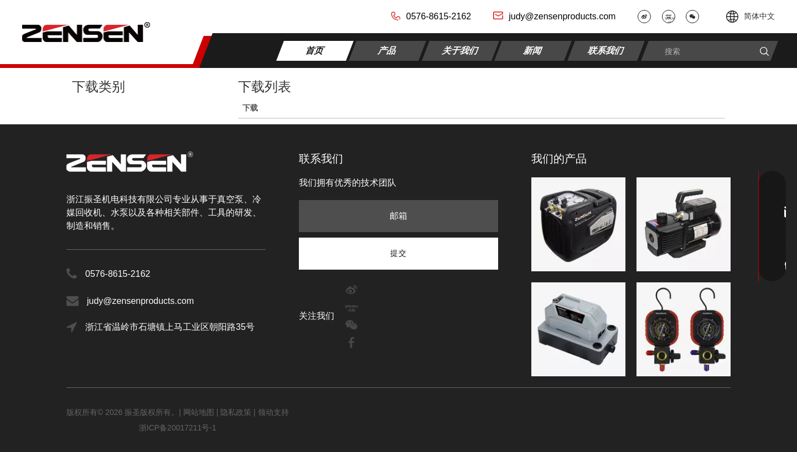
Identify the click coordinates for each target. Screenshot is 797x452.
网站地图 (199, 412)
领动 (265, 412)
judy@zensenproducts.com (562, 16)
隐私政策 (235, 412)
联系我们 (606, 50)
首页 (315, 50)
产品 (387, 50)
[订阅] (398, 253)
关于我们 (460, 50)
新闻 (533, 50)
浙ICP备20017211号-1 (177, 427)
